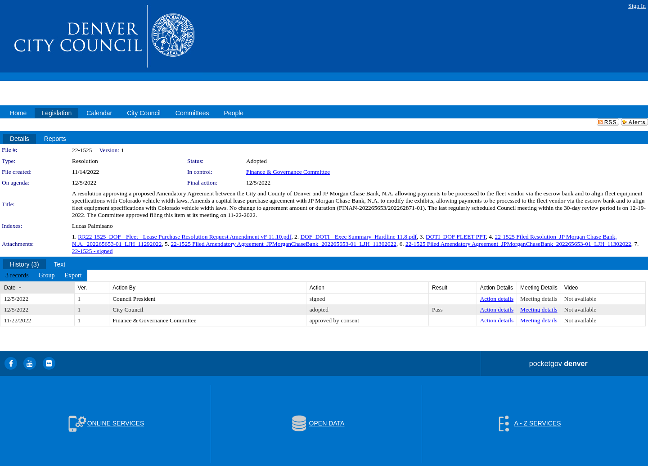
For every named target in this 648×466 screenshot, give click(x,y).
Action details (496, 298)
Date (9, 288)
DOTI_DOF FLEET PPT (456, 236)
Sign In (637, 5)
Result (439, 288)
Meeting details (539, 298)
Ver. (82, 288)
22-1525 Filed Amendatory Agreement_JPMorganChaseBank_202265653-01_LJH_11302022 (283, 243)
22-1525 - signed (92, 251)
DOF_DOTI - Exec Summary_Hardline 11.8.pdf (358, 236)
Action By (123, 288)
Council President (133, 298)
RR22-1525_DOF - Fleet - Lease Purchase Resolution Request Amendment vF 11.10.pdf (184, 236)
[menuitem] (17, 275)
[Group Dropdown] (47, 275)
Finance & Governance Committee (288, 171)
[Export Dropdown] (72, 275)
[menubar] (43, 275)
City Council (128, 309)
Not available (580, 298)
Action (317, 288)
